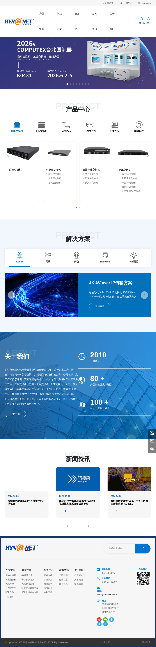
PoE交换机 (125, 169)
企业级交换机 (53, 169)
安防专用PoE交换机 (129, 191)
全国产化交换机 (91, 169)
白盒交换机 (15, 169)
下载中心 (126, 3)
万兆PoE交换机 (127, 174)
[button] (67, 84)
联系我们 (109, 3)
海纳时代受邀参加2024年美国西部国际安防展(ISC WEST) (129, 502)
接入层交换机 (53, 182)
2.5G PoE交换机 (128, 178)
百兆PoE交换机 (127, 187)
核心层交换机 (53, 174)
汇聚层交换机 (53, 178)
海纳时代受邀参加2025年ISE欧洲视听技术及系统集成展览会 (77, 502)
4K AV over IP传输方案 (110, 282)
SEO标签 (146, 642)
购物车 (143, 23)
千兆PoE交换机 (127, 182)
